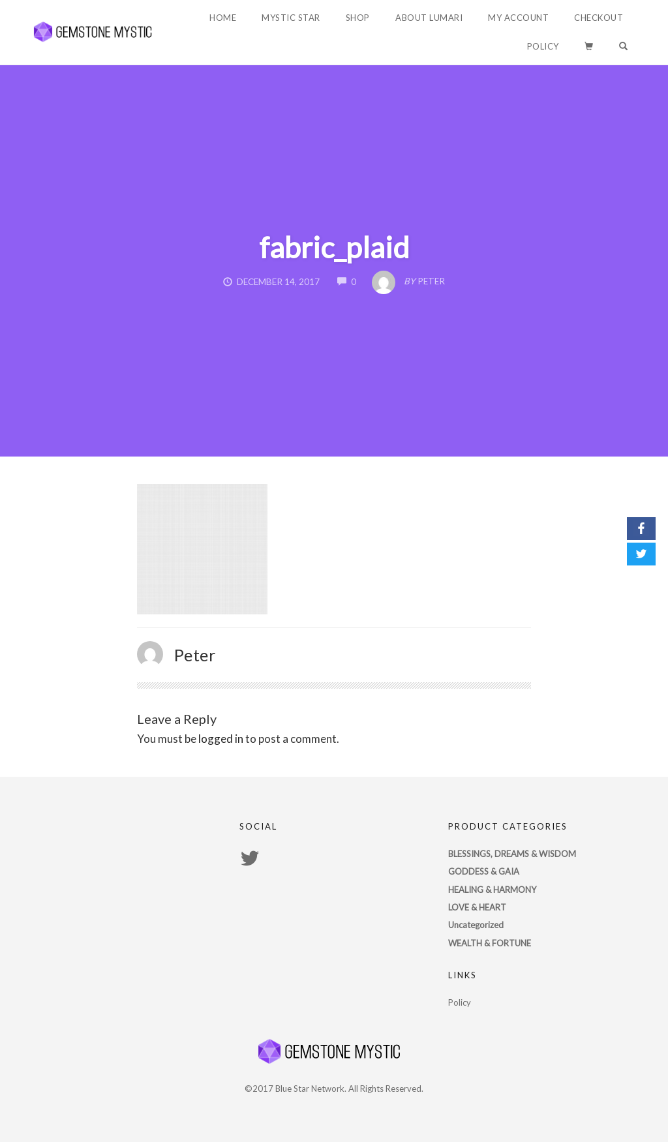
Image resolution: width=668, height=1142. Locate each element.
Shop (358, 17)
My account (518, 17)
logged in (220, 738)
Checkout (598, 17)
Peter (195, 655)
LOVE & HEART (477, 907)
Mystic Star (291, 17)
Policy (543, 46)
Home (222, 17)
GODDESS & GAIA (483, 871)
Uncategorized (476, 925)
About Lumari (429, 17)
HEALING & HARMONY (492, 889)
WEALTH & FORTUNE (489, 943)
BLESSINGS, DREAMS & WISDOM (512, 854)
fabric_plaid (334, 247)
